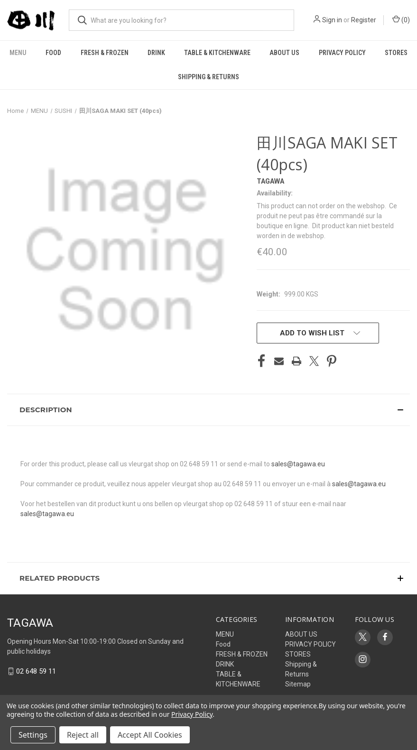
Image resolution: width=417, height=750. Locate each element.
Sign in (332, 20)
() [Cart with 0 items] (401, 19)
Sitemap (298, 684)
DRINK (156, 52)
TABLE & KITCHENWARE (217, 52)
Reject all (83, 735)
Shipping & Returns (208, 77)
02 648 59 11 (36, 671)
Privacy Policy (192, 714)
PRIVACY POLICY (342, 52)
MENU (18, 52)
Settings (33, 735)
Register (363, 20)
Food (53, 52)
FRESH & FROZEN (105, 52)
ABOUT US (284, 52)
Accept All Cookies (150, 735)
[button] (208, 410)
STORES (396, 52)
